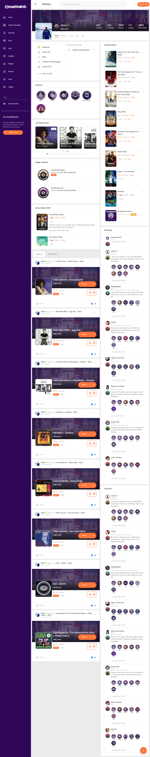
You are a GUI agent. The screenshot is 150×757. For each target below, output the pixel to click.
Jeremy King (115, 422)
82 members (122, 214)
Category (39, 254)
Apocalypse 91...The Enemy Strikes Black (70, 613)
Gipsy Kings (73, 462)
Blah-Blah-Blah (61, 312)
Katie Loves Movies (117, 386)
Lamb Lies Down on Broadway (67, 362)
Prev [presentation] (64, 151)
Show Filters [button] (53, 254)
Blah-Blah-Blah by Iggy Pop (75, 143)
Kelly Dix (114, 729)
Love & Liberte (61, 462)
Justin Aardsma (116, 457)
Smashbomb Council (125, 211)
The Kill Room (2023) (56, 215)
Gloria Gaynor (73, 261)
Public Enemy (62, 635)
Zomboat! (121, 191)
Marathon (59, 412)
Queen (63, 563)
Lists (82, 36)
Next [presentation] (67, 151)
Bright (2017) (122, 152)
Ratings (63, 36)
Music (53, 129)
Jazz (57, 563)
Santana (69, 412)
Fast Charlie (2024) (55, 237)
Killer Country (61, 513)
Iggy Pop (73, 312)
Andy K (113, 251)
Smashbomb (115, 237)
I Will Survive (61, 261)
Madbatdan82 (116, 287)
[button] (47, 154)
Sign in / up (13, 132)
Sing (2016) (122, 112)
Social (71, 36)
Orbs (77, 36)
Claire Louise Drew (117, 358)
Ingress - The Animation (126, 172)
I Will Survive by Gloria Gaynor (52, 143)
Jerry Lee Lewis (73, 513)
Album (56, 294)
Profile (46, 4)
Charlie (113, 322)
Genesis (83, 362)
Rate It (63, 218)
